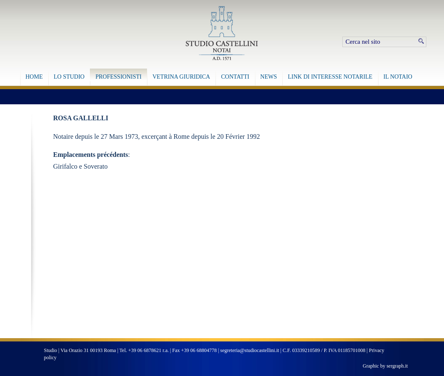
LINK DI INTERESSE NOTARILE (330, 77)
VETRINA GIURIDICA (181, 77)
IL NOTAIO (398, 77)
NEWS (268, 77)
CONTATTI (235, 77)
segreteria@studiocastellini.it (249, 350)
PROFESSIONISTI (118, 77)
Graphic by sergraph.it (385, 366)
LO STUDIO (69, 77)
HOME (34, 77)
